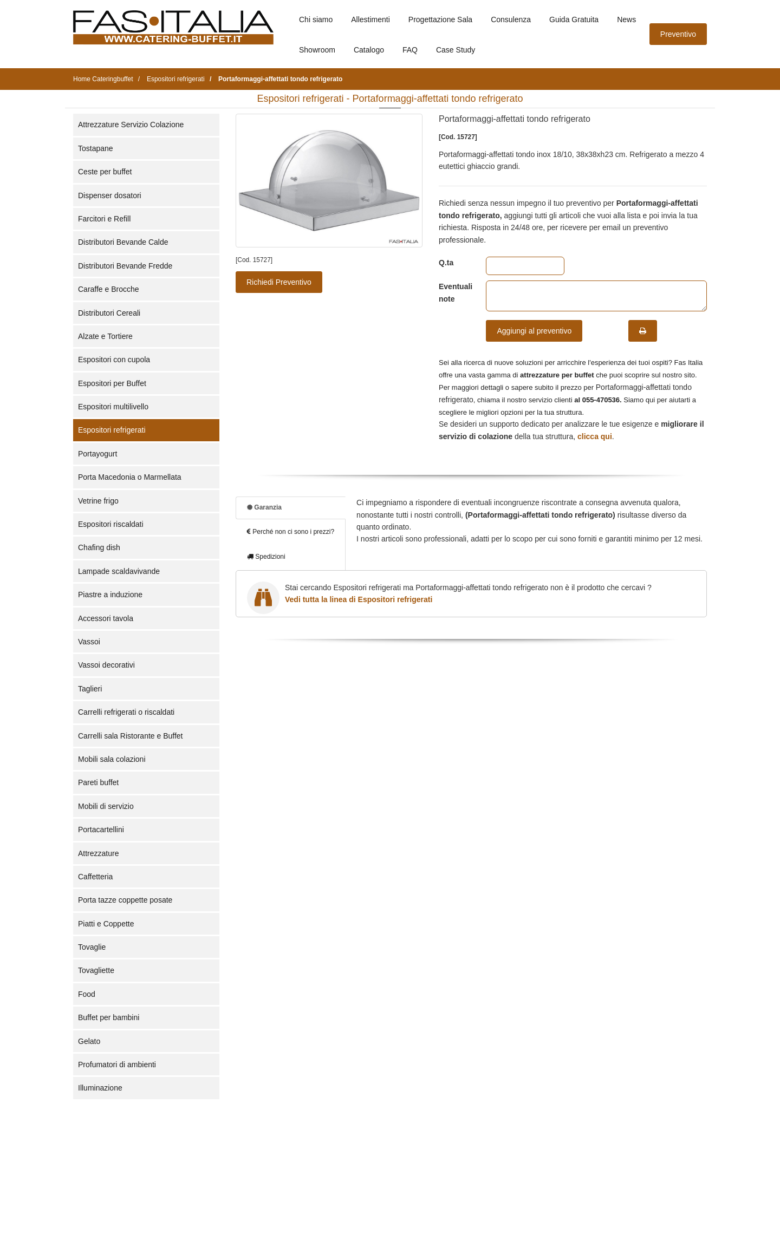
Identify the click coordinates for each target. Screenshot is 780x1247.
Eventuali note (454, 292)
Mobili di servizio (106, 806)
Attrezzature (98, 853)
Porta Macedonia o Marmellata (129, 477)
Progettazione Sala (440, 19)
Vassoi (89, 641)
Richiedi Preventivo (278, 282)
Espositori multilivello (113, 406)
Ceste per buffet (105, 171)
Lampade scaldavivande (119, 571)
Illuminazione (100, 1087)
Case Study (455, 49)
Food (86, 994)
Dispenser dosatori (109, 195)
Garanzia (264, 507)
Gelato (89, 1041)
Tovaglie (92, 947)
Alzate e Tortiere (105, 336)
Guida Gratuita (574, 19)
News (626, 19)
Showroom (317, 49)
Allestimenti (370, 19)
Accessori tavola (105, 618)
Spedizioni (266, 556)
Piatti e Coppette (106, 923)
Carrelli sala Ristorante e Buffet (130, 736)
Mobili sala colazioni (112, 759)
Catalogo (369, 49)
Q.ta (446, 262)
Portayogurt (97, 453)
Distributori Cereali (109, 313)
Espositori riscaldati (111, 524)
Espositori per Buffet (112, 383)
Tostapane (95, 148)
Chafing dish (99, 547)
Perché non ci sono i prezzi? (290, 532)
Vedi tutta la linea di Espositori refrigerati (358, 599)
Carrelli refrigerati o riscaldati (126, 712)
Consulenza (511, 19)
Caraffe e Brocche (108, 289)
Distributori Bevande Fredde (125, 266)
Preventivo (678, 34)
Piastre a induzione (110, 594)
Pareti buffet (98, 782)
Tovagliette (96, 970)
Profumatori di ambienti (117, 1064)
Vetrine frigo (98, 501)
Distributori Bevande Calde (123, 242)
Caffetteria (95, 876)
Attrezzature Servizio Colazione (131, 124)
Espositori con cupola (114, 359)
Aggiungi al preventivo (534, 331)
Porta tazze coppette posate (125, 900)
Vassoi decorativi (106, 665)
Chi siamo (316, 19)
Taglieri (90, 688)
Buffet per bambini (108, 1017)
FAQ (410, 49)
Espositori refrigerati (112, 430)
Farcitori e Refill (104, 218)
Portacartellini (101, 829)
